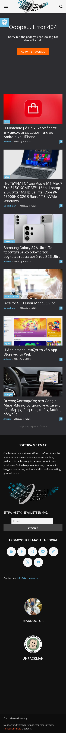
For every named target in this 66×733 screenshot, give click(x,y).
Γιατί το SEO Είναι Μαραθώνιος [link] (30, 303)
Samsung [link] (9, 241)
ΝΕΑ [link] (7, 121)
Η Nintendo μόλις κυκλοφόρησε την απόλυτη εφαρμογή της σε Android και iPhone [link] (30, 132)
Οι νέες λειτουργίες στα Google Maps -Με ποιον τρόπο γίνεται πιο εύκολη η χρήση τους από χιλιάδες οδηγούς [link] (32, 407)
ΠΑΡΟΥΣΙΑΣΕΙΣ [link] (11, 296)
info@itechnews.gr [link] (27, 578)
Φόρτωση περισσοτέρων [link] (33, 426)
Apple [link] (7, 343)
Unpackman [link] (10, 205)
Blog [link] (7, 177)
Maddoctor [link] (33, 621)
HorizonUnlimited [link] (13, 728)
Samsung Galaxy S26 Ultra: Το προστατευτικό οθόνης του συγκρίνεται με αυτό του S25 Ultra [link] (32, 252)
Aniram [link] (7, 141)
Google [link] (8, 394)
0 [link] (61, 141)
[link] (4, 22)
